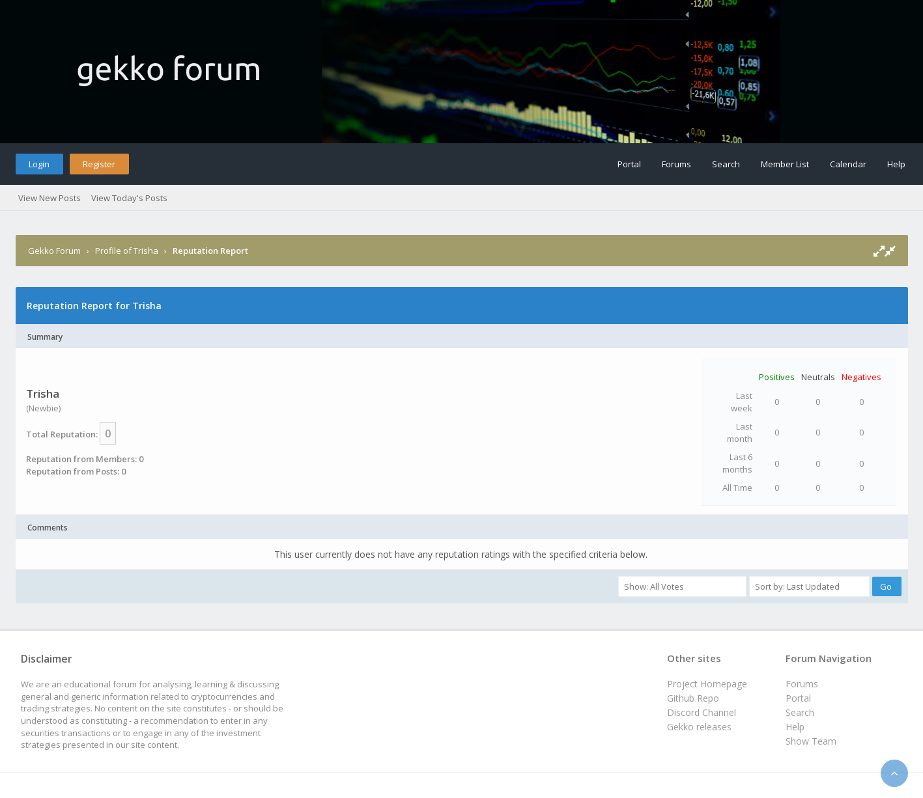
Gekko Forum (54, 250)
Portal (629, 164)
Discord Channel (701, 712)
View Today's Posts (129, 198)
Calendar (848, 164)
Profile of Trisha (126, 250)
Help (896, 164)
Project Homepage (707, 684)
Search (726, 164)
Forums (676, 164)
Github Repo (693, 698)
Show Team (811, 741)
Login (39, 164)
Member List (785, 164)
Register (99, 164)
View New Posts (49, 198)
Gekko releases (699, 727)
